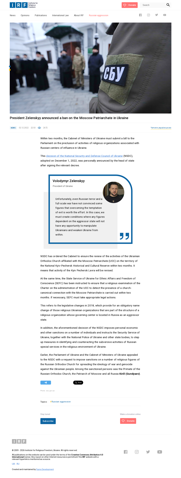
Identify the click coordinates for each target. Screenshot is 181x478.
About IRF (79, 15)
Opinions (25, 15)
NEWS (13, 128)
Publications (41, 15)
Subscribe (48, 421)
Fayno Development (45, 469)
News (12, 15)
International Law (60, 15)
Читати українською (161, 127)
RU (18, 464)
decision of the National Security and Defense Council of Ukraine (84, 156)
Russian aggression (98, 15)
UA (13, 464)
